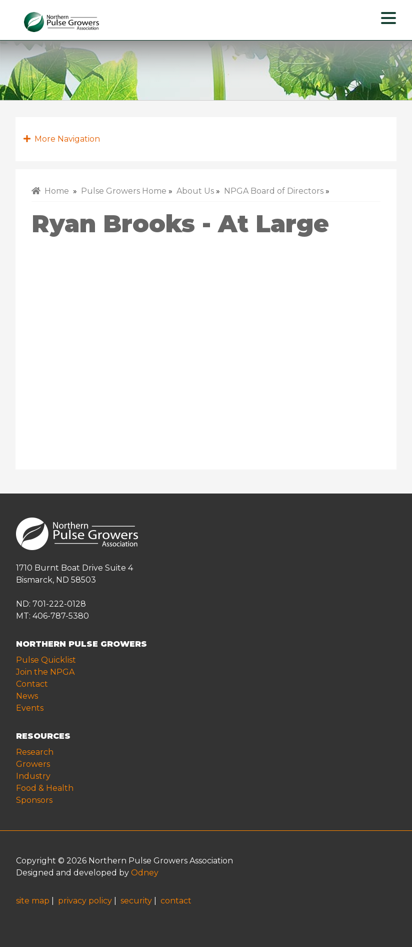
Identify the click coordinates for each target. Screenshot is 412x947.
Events (30, 708)
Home (50, 191)
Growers (33, 764)
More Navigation (62, 139)
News (27, 696)
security (136, 900)
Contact (32, 684)
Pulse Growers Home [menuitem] (123, 191)
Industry (33, 776)
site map (33, 900)
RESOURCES (43, 736)
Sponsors (34, 800)
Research (35, 752)
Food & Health (45, 788)
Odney (144, 872)
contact (176, 900)
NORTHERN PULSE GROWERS (81, 644)
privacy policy (85, 900)
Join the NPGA (45, 672)
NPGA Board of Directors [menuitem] (274, 191)
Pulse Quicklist (46, 660)
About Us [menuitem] (195, 191)
